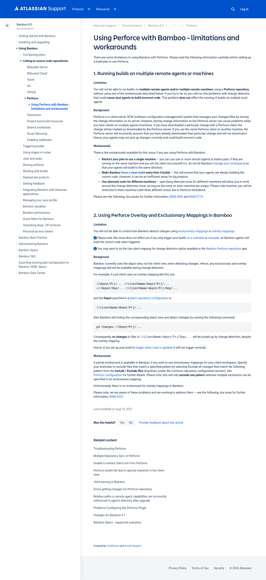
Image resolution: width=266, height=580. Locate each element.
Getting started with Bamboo (37, 36)
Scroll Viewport (133, 545)
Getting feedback (34, 183)
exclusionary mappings (193, 231)
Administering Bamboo (33, 244)
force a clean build (133, 172)
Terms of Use (200, 568)
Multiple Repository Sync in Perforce (117, 456)
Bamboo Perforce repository (223, 248)
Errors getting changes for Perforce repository (123, 489)
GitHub (31, 92)
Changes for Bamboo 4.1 (109, 515)
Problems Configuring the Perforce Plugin (120, 508)
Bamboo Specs (28, 250)
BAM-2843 (176, 196)
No (131, 422)
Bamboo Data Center (32, 273)
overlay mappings (223, 231)
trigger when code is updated (154, 347)
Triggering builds (33, 146)
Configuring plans (34, 54)
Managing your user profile (40, 200)
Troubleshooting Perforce (110, 448)
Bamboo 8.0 (24, 24)
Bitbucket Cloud (37, 73)
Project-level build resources (45, 121)
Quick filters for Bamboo (38, 219)
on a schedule (195, 237)
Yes (122, 422)
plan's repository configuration (149, 298)
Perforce (32, 98)
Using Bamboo (28, 48)
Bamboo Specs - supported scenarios (117, 522)
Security (219, 568)
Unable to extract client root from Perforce (120, 463)
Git (29, 86)
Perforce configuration (108, 375)
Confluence (113, 545)
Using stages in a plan (37, 152)
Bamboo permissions (36, 212)
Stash (30, 79)
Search (233, 9)
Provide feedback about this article (161, 422)
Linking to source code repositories (45, 61)
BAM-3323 (116, 396)
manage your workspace (228, 163)
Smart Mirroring (37, 133)
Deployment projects (36, 177)
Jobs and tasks (32, 158)
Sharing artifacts (33, 165)
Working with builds (35, 171)
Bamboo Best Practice (33, 237)
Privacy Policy (177, 568)
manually (213, 237)
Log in (244, 9)
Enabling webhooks (39, 140)
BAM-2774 (196, 196)
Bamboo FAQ (27, 256)
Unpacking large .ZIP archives (42, 225)
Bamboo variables (34, 206)
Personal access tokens (38, 231)
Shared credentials (39, 127)
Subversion (34, 115)
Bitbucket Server (37, 67)
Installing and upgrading (34, 42)
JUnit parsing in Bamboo (109, 482)
